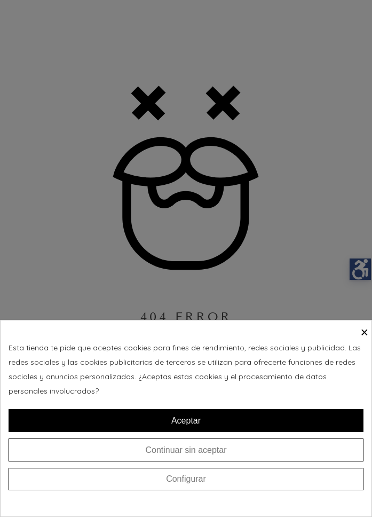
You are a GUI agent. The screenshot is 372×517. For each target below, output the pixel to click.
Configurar (186, 478)
